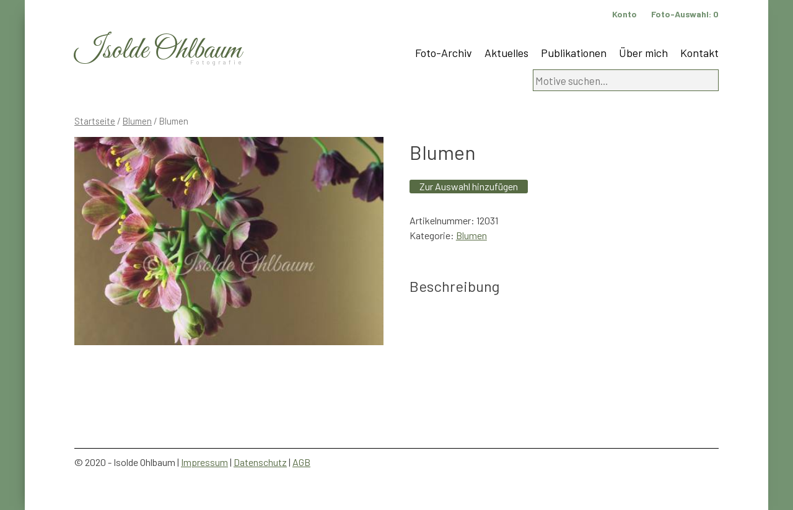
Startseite (94, 120)
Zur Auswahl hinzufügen (468, 186)
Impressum (204, 462)
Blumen (137, 120)
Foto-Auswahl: (685, 14)
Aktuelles (506, 52)
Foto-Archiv (443, 52)
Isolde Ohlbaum (158, 50)
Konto (624, 14)
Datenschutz (260, 462)
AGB (301, 462)
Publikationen (574, 52)
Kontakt (699, 52)
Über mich (643, 52)
